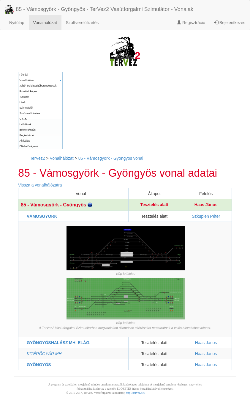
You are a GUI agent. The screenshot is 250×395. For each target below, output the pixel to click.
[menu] (40, 110)
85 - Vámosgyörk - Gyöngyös (56, 204)
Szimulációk (27, 107)
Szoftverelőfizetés (82, 22)
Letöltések (25, 124)
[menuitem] (40, 75)
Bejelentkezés (229, 22)
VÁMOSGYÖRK (42, 216)
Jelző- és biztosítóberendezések (38, 85)
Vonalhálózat (45, 22)
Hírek (23, 102)
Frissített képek (28, 91)
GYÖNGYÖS (39, 364)
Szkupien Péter (206, 216)
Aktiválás (25, 140)
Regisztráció (191, 22)
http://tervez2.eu (135, 392)
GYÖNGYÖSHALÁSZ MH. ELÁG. (59, 342)
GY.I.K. (24, 118)
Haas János (206, 204)
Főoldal (24, 74)
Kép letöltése (125, 273)
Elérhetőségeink (29, 146)
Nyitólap (16, 22)
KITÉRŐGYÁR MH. (45, 353)
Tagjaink (24, 96)
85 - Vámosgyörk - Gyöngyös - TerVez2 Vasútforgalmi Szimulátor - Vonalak (99, 9)
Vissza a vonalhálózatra (40, 185)
